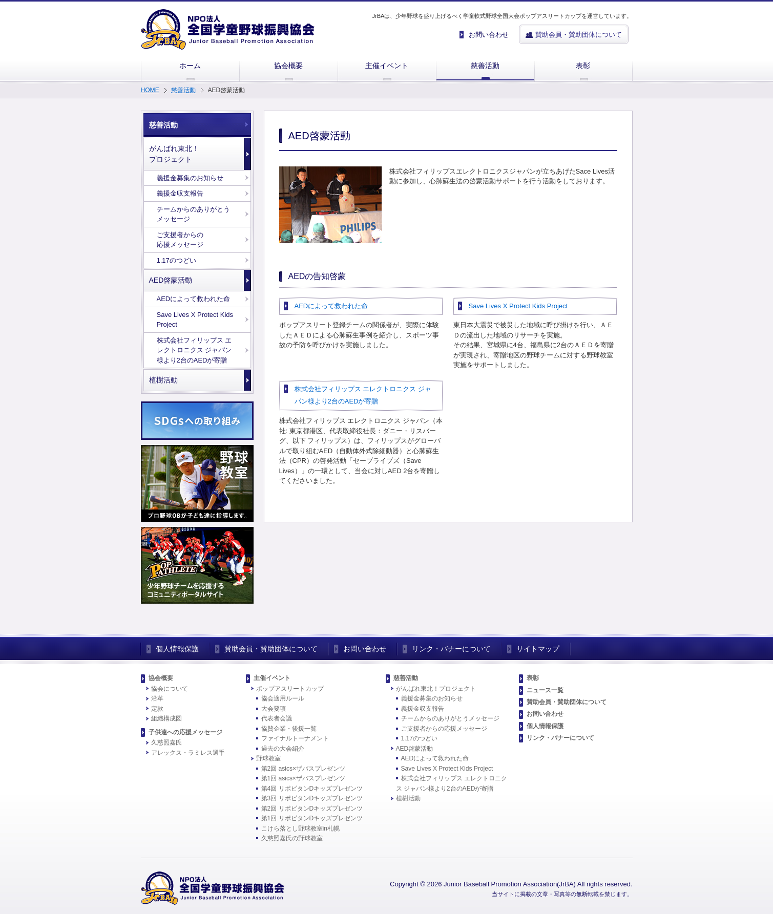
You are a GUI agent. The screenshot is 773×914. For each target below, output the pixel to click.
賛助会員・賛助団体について (271, 649)
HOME (150, 90)
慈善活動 (183, 90)
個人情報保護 (177, 649)
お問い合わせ (364, 649)
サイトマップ (537, 649)
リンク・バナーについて (451, 649)
